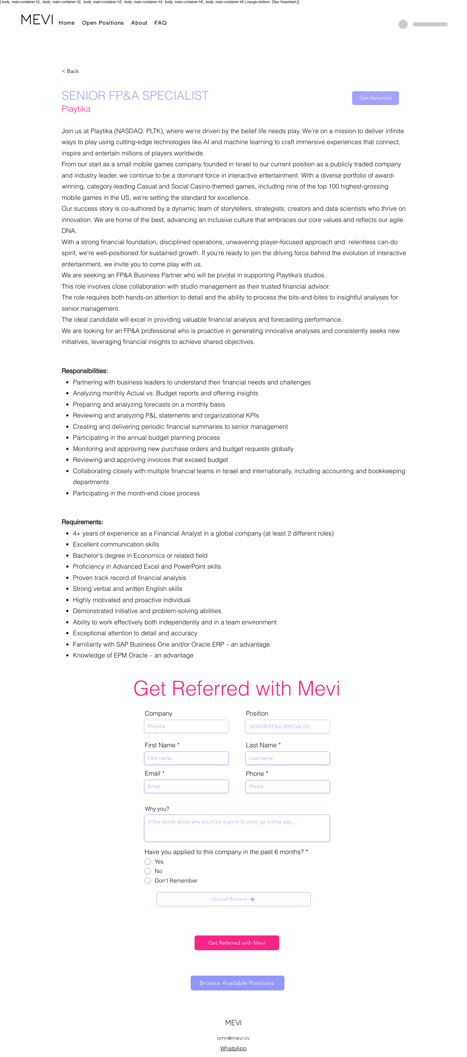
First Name (160, 745)
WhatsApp (233, 1048)
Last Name (261, 745)
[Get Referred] (375, 98)
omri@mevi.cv (233, 1038)
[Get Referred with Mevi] (237, 942)
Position (257, 713)
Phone (255, 774)
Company (158, 713)
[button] (233, 899)
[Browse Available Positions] (237, 983)
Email (152, 773)
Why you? (157, 808)
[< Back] (87, 71)
